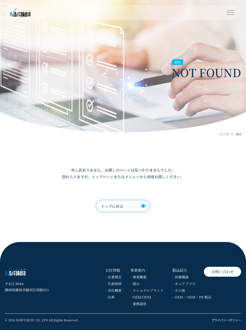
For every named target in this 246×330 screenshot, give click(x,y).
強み (136, 283)
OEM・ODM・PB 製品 (193, 297)
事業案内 (137, 270)
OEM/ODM (142, 297)
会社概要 (115, 290)
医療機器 (182, 276)
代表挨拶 (115, 283)
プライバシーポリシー (226, 320)
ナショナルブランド (148, 290)
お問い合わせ (222, 271)
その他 (180, 290)
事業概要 (140, 276)
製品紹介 (179, 270)
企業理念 (115, 276)
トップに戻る (112, 206)
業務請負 (140, 303)
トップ (224, 134)
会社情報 (112, 270)
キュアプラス (185, 283)
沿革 (111, 297)
